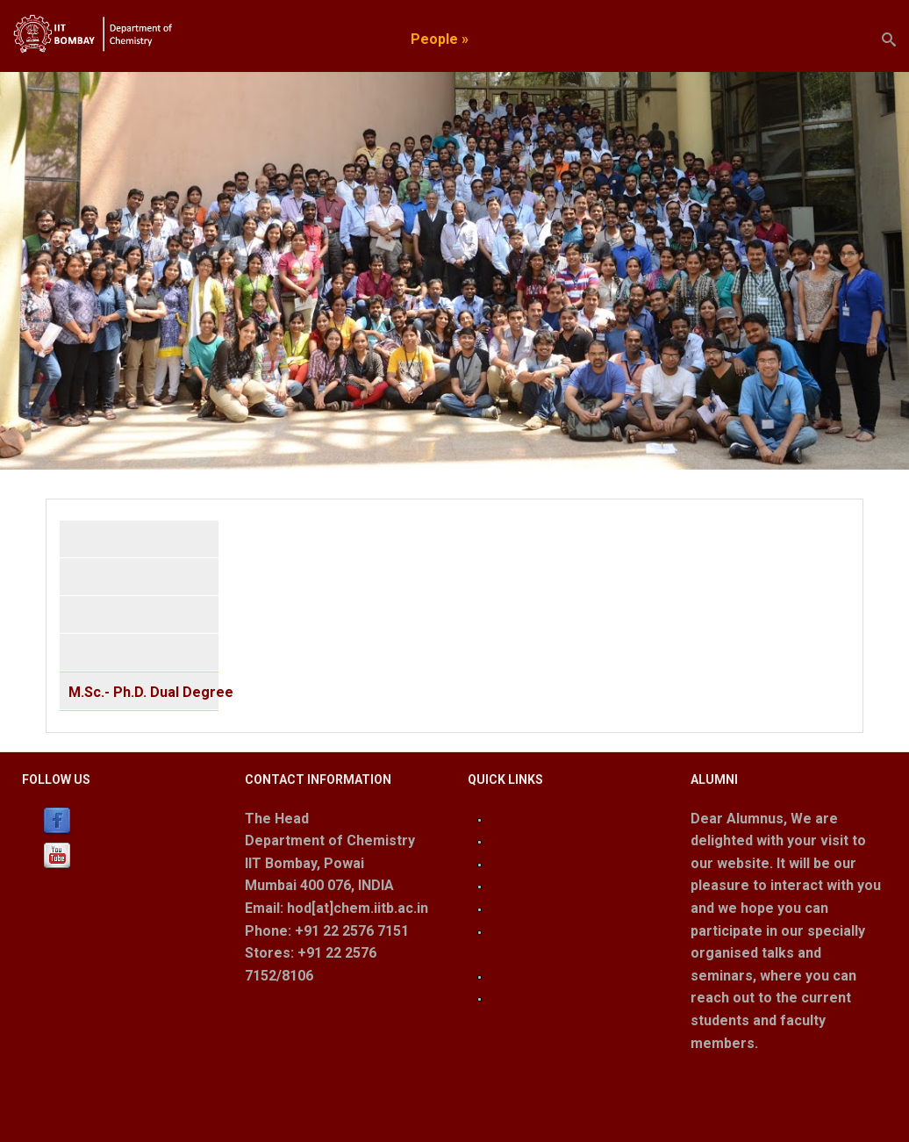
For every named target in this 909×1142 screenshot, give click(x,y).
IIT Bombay (525, 840)
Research (520, 39)
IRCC (504, 863)
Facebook (110, 820)
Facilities (599, 39)
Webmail (515, 908)
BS (77, 540)
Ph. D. (85, 653)
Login (505, 818)
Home (277, 39)
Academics (353, 39)
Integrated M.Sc (118, 578)
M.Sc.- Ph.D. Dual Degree (143, 690)
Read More (725, 1082)
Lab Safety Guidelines (555, 885)
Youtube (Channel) (133, 855)
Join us (733, 39)
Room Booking (535, 997)
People (440, 39)
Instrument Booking (549, 975)
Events (668, 39)
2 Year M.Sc (105, 615)
